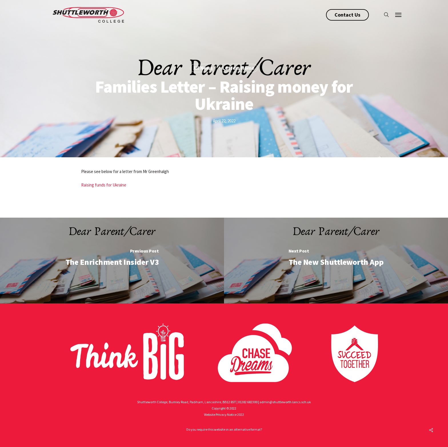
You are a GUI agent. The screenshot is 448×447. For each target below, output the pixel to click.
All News (203, 68)
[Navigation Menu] (398, 14)
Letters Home (238, 68)
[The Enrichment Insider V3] (112, 260)
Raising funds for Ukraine (103, 185)
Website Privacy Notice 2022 (224, 414)
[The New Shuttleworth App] (336, 260)
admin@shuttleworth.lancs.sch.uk (285, 402)
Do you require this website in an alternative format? (224, 429)
